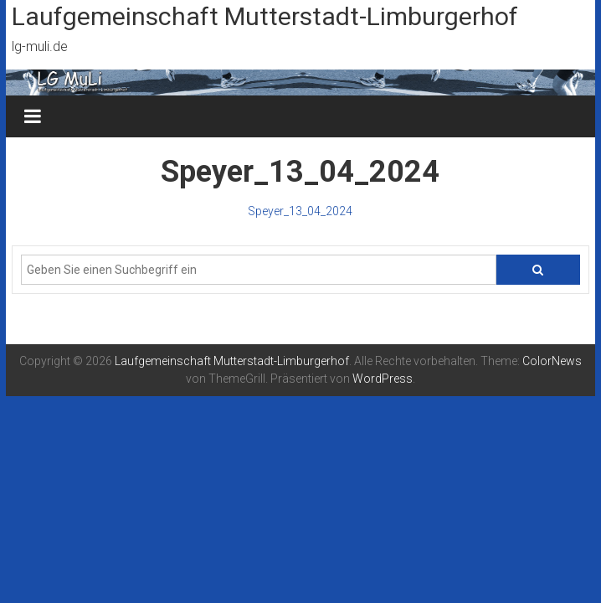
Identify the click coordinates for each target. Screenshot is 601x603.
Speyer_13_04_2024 (300, 211)
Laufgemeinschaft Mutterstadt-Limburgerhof (265, 16)
